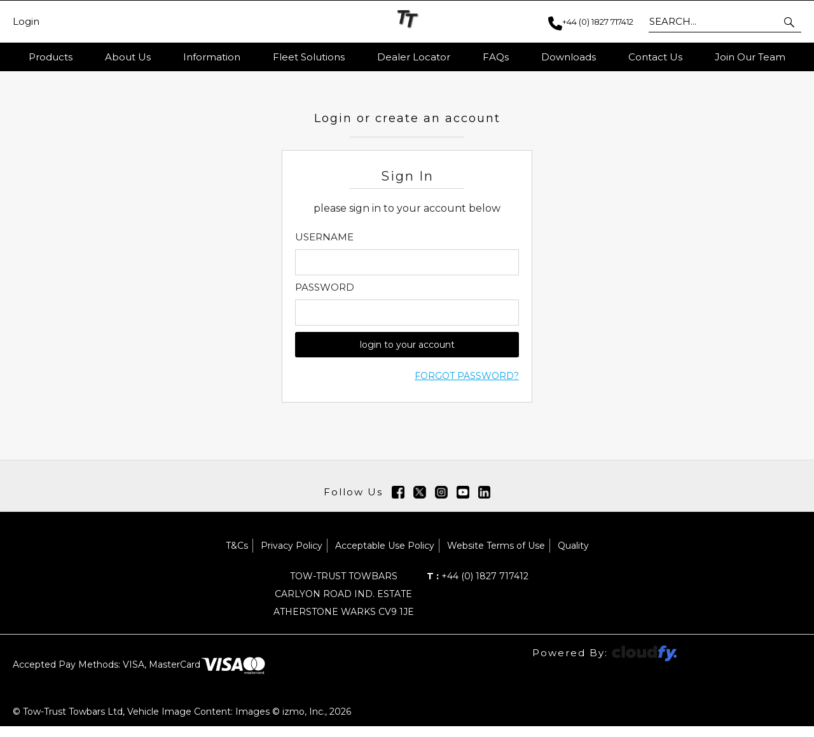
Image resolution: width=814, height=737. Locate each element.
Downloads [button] (568, 57)
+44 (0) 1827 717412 (477, 587)
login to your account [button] (407, 356)
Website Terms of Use (496, 556)
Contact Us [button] (655, 57)
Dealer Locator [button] (413, 57)
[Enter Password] (407, 324)
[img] (398, 503)
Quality (573, 556)
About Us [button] (128, 57)
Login (26, 21)
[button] (790, 21)
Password (324, 299)
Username (324, 248)
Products (50, 57)
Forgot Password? (467, 387)
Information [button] (211, 57)
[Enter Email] (407, 274)
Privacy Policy (291, 556)
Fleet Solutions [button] (309, 57)
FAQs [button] (496, 57)
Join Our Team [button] (750, 57)
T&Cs (237, 556)
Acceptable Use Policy (384, 556)
